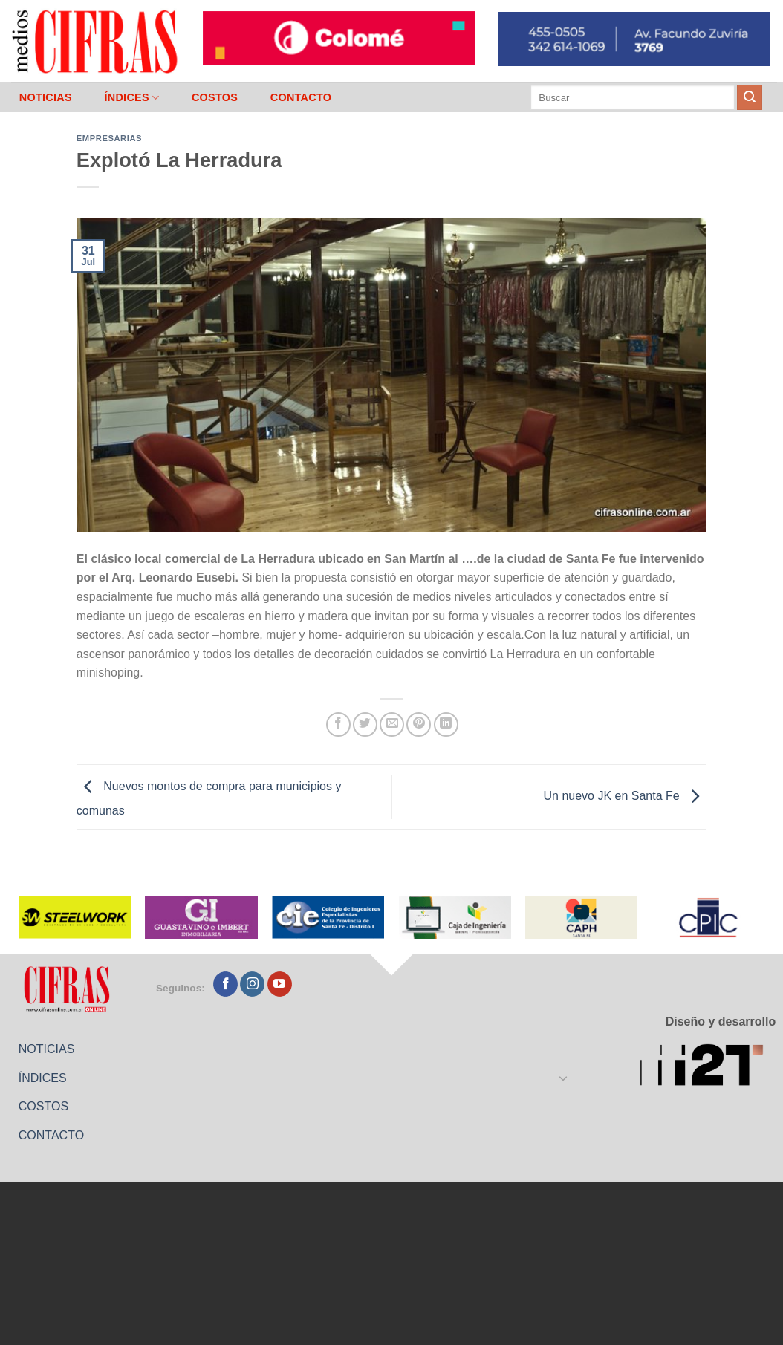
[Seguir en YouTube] (279, 984)
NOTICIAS (45, 97)
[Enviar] (749, 97)
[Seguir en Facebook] (225, 984)
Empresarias (109, 138)
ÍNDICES (131, 98)
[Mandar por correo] (392, 724)
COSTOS (215, 97)
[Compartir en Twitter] (365, 724)
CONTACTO (301, 97)
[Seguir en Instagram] (252, 984)
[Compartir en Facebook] (338, 724)
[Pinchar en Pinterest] (418, 724)
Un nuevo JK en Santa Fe (625, 795)
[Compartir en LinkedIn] (446, 724)
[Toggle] (563, 1078)
